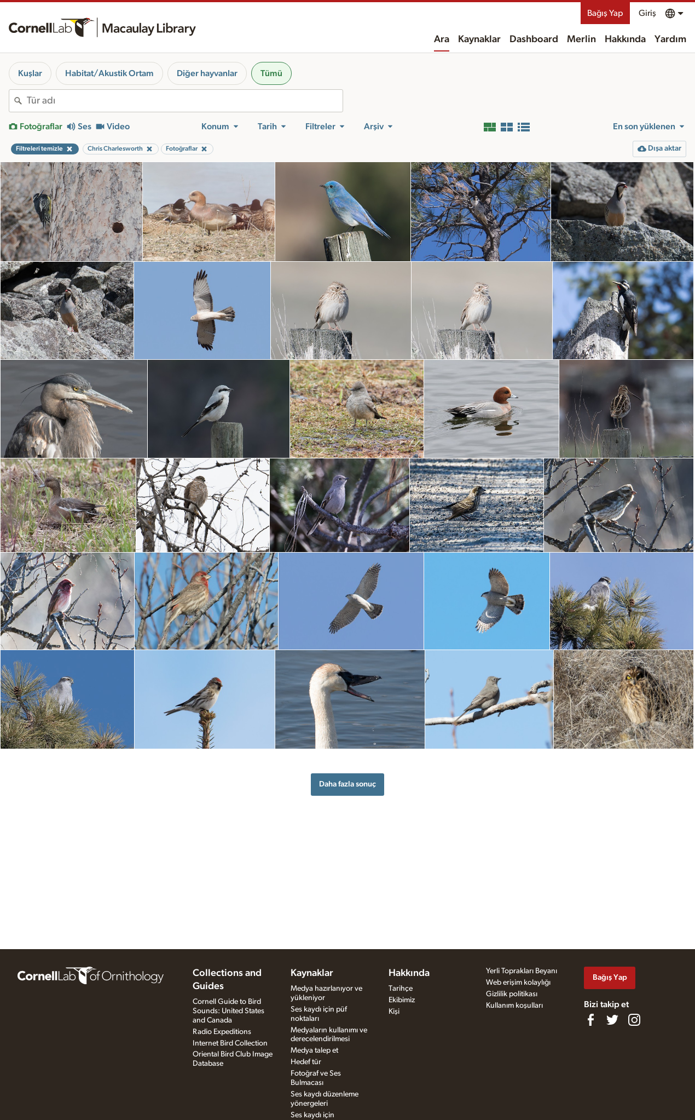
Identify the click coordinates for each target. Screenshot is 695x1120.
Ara (441, 39)
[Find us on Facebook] (590, 1019)
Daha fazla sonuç (347, 784)
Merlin (581, 39)
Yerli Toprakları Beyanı (521, 971)
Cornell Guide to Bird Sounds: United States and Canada (228, 1011)
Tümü (271, 73)
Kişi (394, 1011)
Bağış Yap (605, 13)
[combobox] (185, 101)
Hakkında (625, 39)
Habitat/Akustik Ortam (109, 73)
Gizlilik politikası (511, 994)
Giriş (647, 13)
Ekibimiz (402, 1000)
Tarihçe (401, 988)
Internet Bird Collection (230, 1043)
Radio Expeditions (222, 1032)
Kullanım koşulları (514, 1005)
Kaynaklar (479, 39)
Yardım (670, 39)
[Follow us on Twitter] (612, 1019)
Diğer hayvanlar (207, 73)
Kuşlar (30, 73)
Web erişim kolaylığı (518, 982)
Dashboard (533, 39)
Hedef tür (306, 1062)
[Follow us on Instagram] (634, 1019)
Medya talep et (314, 1050)
